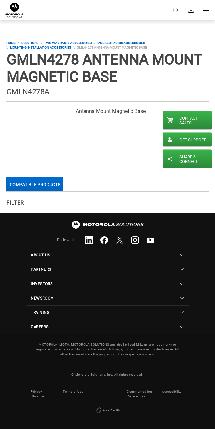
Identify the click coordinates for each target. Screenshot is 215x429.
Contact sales (188, 120)
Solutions (29, 43)
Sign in (191, 10)
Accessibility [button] (172, 391)
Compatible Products (35, 184)
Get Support (192, 139)
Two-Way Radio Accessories (68, 43)
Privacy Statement (39, 394)
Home (11, 43)
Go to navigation (206, 10)
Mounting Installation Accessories (40, 47)
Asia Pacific (107, 410)
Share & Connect (188, 159)
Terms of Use (73, 391)
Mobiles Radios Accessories (121, 43)
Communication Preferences (139, 394)
